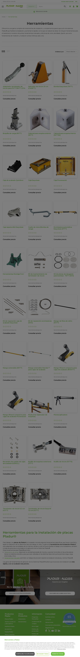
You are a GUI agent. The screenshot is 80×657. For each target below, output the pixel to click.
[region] (40, 646)
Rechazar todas (43, 654)
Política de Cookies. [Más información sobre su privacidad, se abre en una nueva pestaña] (61, 649)
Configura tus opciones (25, 654)
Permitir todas (57, 654)
